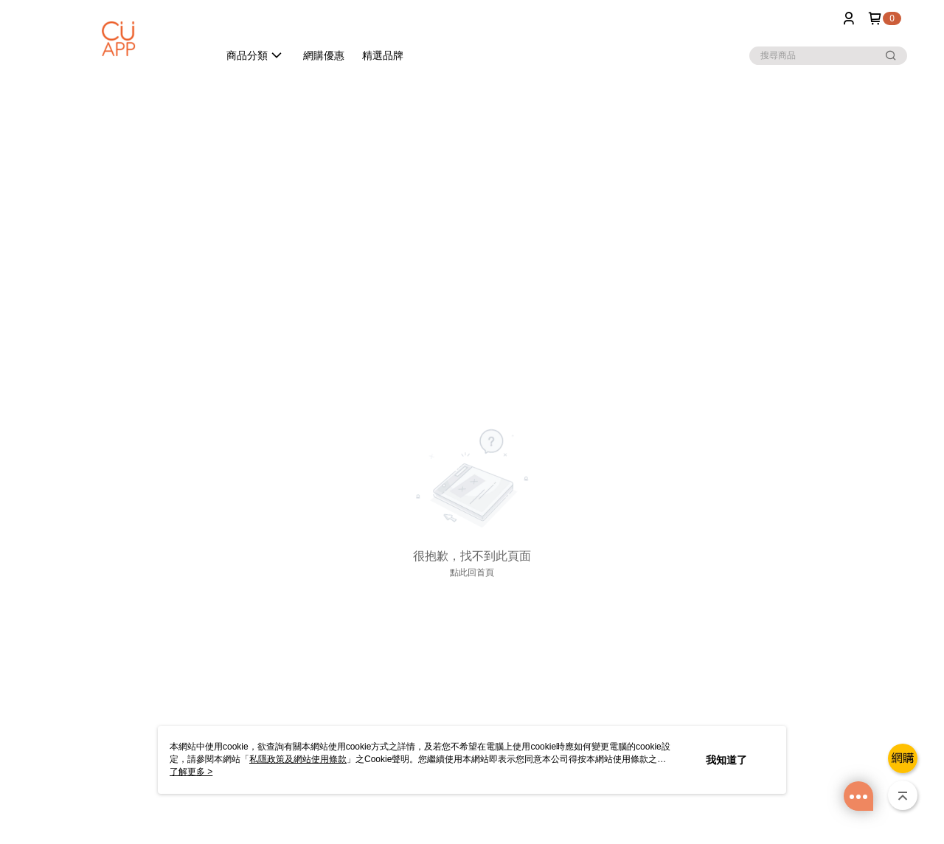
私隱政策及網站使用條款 (298, 759)
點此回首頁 (472, 572)
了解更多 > (191, 772)
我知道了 (726, 760)
